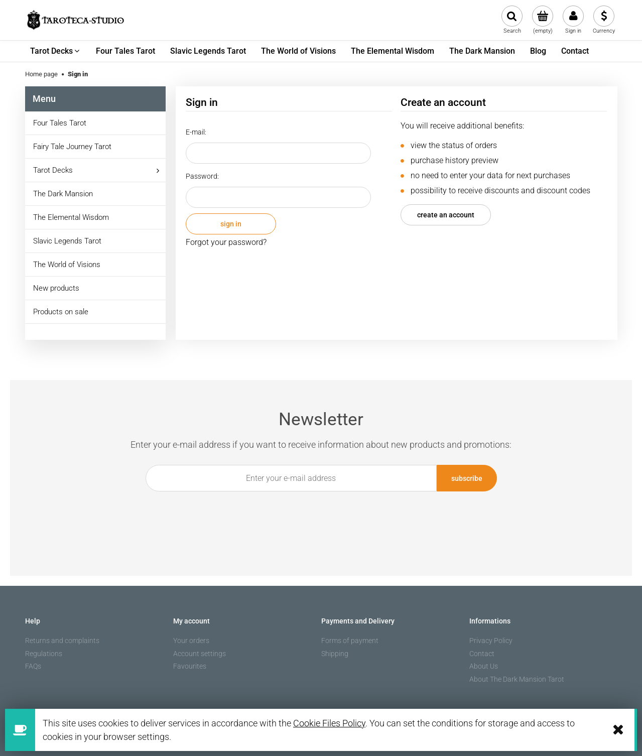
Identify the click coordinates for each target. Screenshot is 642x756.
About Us (483, 666)
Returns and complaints (62, 641)
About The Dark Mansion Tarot (516, 679)
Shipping (334, 654)
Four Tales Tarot (59, 123)
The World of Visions (66, 264)
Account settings (199, 654)
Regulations (43, 654)
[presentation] (315, 514)
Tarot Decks (53, 170)
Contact (481, 654)
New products (56, 288)
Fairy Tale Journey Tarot (72, 146)
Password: (202, 176)
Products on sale (60, 311)
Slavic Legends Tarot (67, 240)
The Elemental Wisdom (71, 217)
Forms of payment (349, 641)
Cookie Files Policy (329, 723)
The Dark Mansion (63, 193)
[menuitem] (55, 51)
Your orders (191, 641)
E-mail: (196, 132)
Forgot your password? (226, 242)
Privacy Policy (490, 641)
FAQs (33, 666)
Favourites (189, 666)
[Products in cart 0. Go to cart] (543, 20)
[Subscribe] (467, 478)
